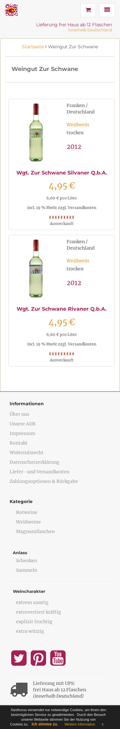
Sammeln (26, 570)
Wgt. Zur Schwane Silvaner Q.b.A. (61, 173)
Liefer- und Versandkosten (39, 472)
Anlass (20, 552)
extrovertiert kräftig (38, 612)
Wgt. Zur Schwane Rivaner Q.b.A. (62, 309)
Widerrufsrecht (27, 452)
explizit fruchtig (34, 621)
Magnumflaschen (35, 531)
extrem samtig (32, 602)
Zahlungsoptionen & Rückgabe (44, 481)
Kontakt (19, 443)
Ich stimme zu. (45, 724)
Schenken (26, 560)
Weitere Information (80, 724)
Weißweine (28, 522)
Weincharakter (29, 591)
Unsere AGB (23, 424)
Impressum (22, 433)
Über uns (19, 414)
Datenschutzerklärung (35, 462)
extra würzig (30, 631)
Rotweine (26, 512)
